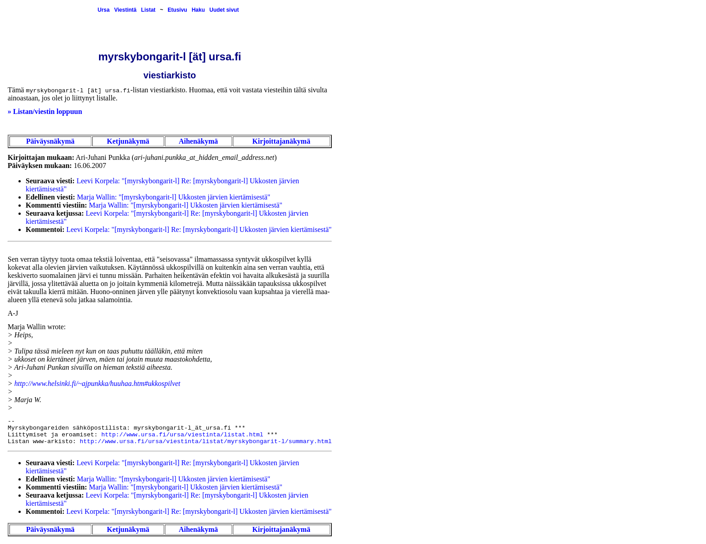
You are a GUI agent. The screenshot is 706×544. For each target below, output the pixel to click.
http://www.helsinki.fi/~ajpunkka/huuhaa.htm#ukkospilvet (97, 383)
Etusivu (177, 10)
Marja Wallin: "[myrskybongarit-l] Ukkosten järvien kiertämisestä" (174, 197)
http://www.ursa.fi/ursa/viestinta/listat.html (182, 434)
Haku (198, 10)
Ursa (104, 10)
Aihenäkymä (198, 141)
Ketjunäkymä (128, 141)
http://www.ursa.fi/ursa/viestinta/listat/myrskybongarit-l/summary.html (206, 441)
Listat (148, 10)
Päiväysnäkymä (50, 141)
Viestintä (125, 10)
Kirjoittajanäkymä (281, 141)
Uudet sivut (224, 10)
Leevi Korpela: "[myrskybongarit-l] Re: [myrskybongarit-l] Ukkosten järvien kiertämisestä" (198, 229)
